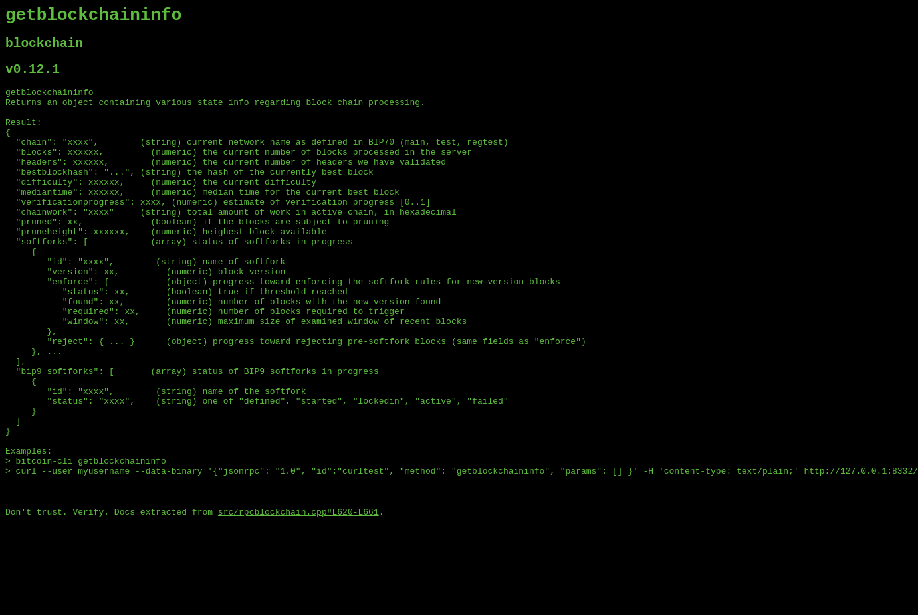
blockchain (44, 49)
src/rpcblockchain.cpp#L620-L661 (298, 604)
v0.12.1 (32, 79)
